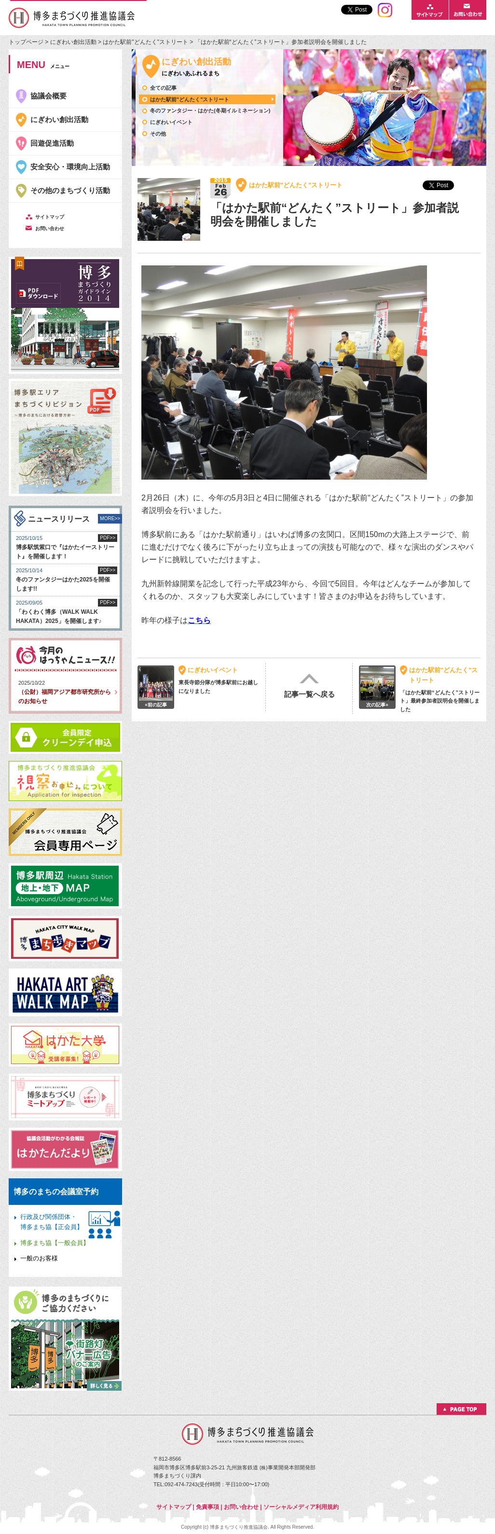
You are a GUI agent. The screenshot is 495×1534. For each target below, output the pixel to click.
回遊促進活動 (52, 143)
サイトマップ (173, 1507)
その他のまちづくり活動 (70, 190)
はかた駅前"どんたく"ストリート (145, 42)
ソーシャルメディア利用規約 (301, 1507)
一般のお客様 (39, 1258)
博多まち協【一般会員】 (54, 1242)
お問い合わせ (241, 1507)
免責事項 (207, 1507)
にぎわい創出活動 (73, 42)
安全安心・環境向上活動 (70, 167)
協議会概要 (48, 96)
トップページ (27, 42)
